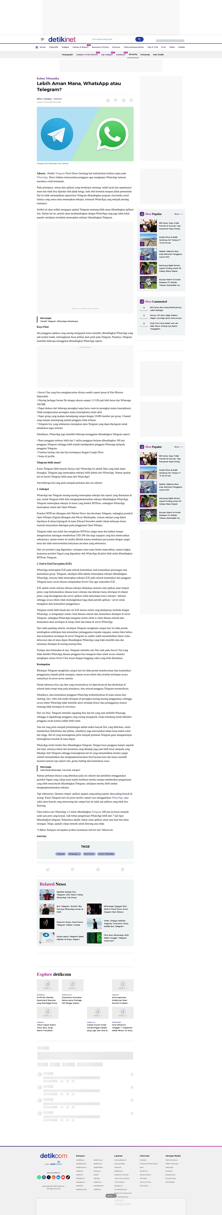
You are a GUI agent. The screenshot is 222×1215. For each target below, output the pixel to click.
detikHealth (98, 1167)
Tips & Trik (152, 47)
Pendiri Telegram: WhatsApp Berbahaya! (59, 321)
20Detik (97, 1178)
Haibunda (169, 1167)
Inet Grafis (158, 54)
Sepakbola (80, 1182)
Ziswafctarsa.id (120, 1189)
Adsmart (117, 1167)
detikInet (79, 1171)
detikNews (80, 1160)
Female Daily (171, 1178)
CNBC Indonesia (172, 1164)
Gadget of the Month (87, 54)
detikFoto (97, 1182)
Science (116, 47)
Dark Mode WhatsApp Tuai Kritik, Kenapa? (60, 770)
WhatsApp (42, 177)
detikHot (79, 1175)
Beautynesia (170, 1175)
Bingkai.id (118, 1186)
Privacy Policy (145, 1182)
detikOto (79, 1186)
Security (133, 54)
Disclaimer (144, 1186)
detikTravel (98, 1160)
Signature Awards (121, 1175)
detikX (96, 1175)
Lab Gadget (107, 54)
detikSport (80, 1178)
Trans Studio (119, 1182)
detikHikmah (98, 1186)
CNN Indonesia (171, 1160)
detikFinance (81, 1167)
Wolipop (97, 1171)
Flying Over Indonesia (123, 1193)
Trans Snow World (121, 1178)
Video (172, 47)
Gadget (65, 47)
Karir (142, 1167)
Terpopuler (67, 54)
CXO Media (170, 1182)
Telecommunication (134, 47)
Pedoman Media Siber (149, 1164)
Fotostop (145, 54)
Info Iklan (143, 1178)
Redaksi (143, 1160)
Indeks (181, 47)
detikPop (97, 1189)
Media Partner (145, 1175)
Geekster (121, 54)
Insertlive (169, 1171)
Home (43, 47)
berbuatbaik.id (120, 1160)
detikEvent (118, 1171)
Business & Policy (100, 47)
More (178, 214)
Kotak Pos (144, 1171)
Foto (163, 47)
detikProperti (81, 1189)
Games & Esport (81, 46)
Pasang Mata (119, 1164)
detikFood (98, 1164)
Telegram (60, 173)
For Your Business (121, 1197)
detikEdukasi (81, 1164)
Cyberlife (53, 47)
